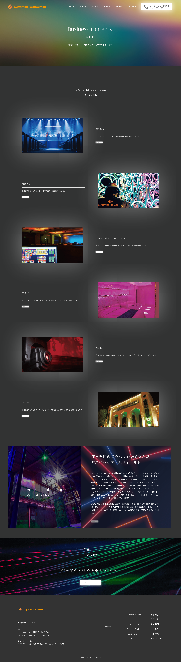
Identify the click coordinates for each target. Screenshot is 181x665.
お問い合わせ (132, 7)
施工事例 (95, 7)
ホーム (60, 7)
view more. (97, 523)
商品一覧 (83, 7)
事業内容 (71, 7)
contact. (85, 586)
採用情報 (119, 7)
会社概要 (107, 7)
